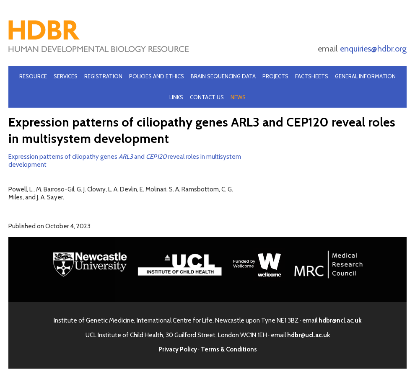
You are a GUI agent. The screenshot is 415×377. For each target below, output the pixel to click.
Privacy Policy (177, 349)
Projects (275, 76)
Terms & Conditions (229, 349)
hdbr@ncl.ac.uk (340, 320)
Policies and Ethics (156, 76)
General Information (365, 76)
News (238, 97)
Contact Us (207, 97)
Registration (103, 76)
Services (66, 76)
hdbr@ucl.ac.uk (308, 335)
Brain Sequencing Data (223, 76)
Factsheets (311, 76)
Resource (33, 76)
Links (176, 97)
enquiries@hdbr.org (373, 49)
